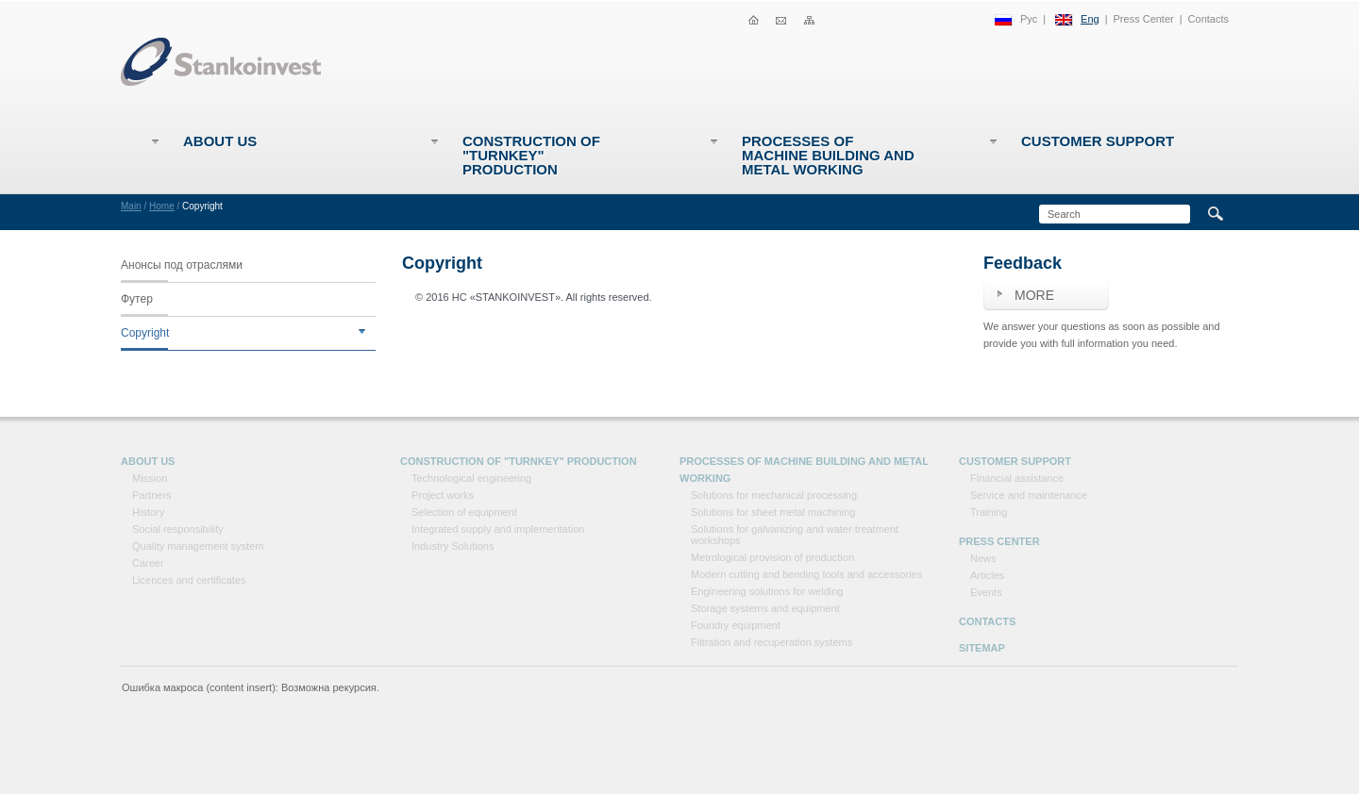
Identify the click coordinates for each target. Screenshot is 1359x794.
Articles (987, 575)
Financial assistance (1017, 478)
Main (131, 206)
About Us (220, 141)
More (1034, 295)
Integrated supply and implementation (497, 529)
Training (988, 512)
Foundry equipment (735, 625)
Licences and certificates (188, 580)
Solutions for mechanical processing (774, 495)
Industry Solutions (452, 546)
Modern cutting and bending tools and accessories (806, 574)
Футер (137, 299)
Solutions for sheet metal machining (773, 512)
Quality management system (197, 546)
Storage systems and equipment (765, 608)
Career (148, 563)
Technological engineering (471, 478)
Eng (1090, 19)
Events (986, 592)
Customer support (1097, 141)
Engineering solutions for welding (767, 591)
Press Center (1144, 19)
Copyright (145, 332)
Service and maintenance (1028, 495)
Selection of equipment (464, 512)
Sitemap (982, 647)
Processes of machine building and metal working (828, 155)
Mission (149, 478)
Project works (442, 495)
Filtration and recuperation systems (771, 642)
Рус (1028, 19)
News (983, 558)
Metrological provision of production (772, 557)
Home (162, 206)
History (148, 512)
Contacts (1208, 19)
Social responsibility (178, 529)
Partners (152, 495)
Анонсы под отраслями (182, 265)
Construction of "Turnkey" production (531, 155)
